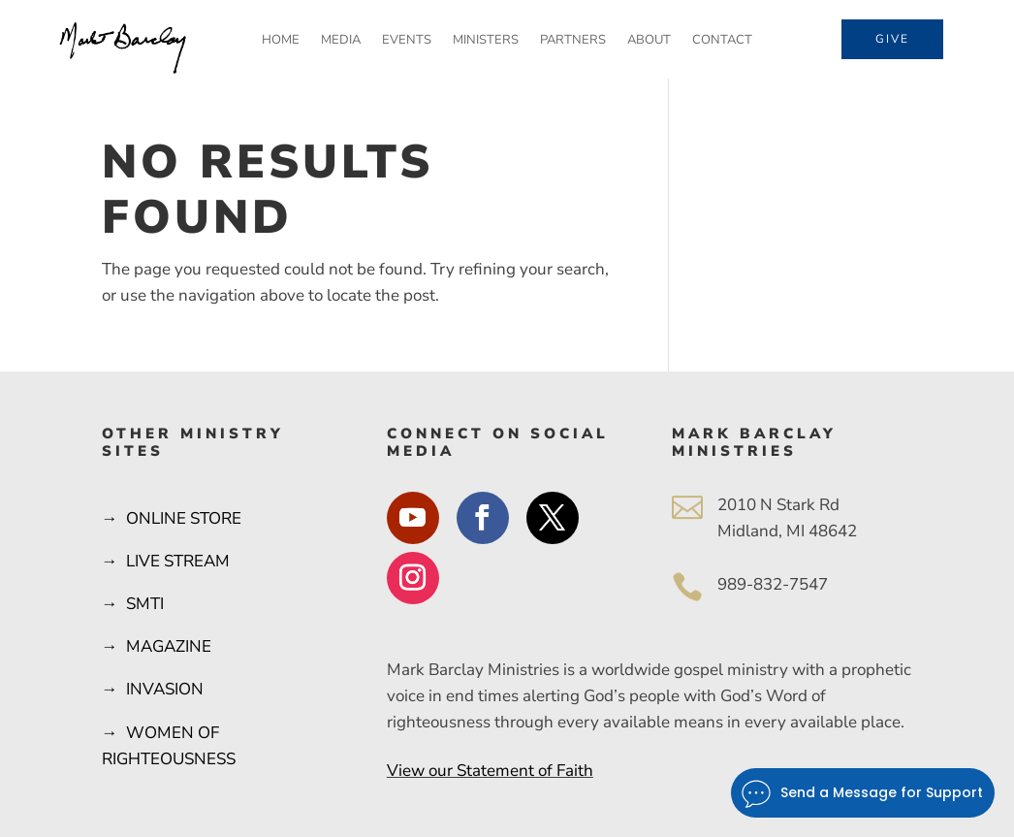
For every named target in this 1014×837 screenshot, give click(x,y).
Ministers (486, 40)
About (649, 40)
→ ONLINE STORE (171, 518)
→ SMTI (133, 604)
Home (281, 40)
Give (892, 39)
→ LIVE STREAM (166, 561)
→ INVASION (153, 689)
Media (341, 40)
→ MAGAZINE (156, 646)
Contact (722, 40)
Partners (573, 40)
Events (406, 40)
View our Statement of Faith (490, 770)
